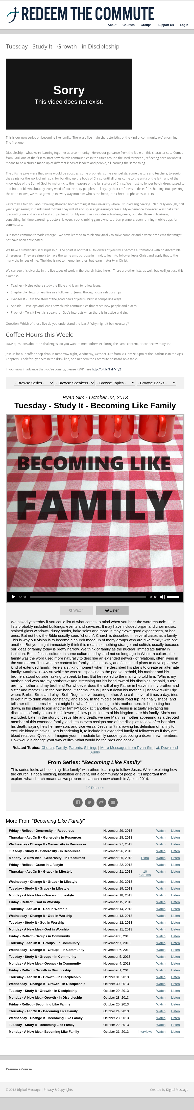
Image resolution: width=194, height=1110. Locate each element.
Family (61, 747)
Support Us (166, 25)
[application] (95, 597)
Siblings (90, 747)
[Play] (13, 596)
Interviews (145, 1031)
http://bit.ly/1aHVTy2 (106, 369)
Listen (115, 610)
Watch (79, 610)
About (112, 25)
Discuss (97, 788)
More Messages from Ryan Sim (126, 747)
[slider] (88, 597)
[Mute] (162, 596)
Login (184, 25)
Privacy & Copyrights (58, 1090)
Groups (146, 25)
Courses (129, 25)
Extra (145, 858)
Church (47, 747)
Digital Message (177, 1090)
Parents (75, 747)
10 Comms (145, 873)
